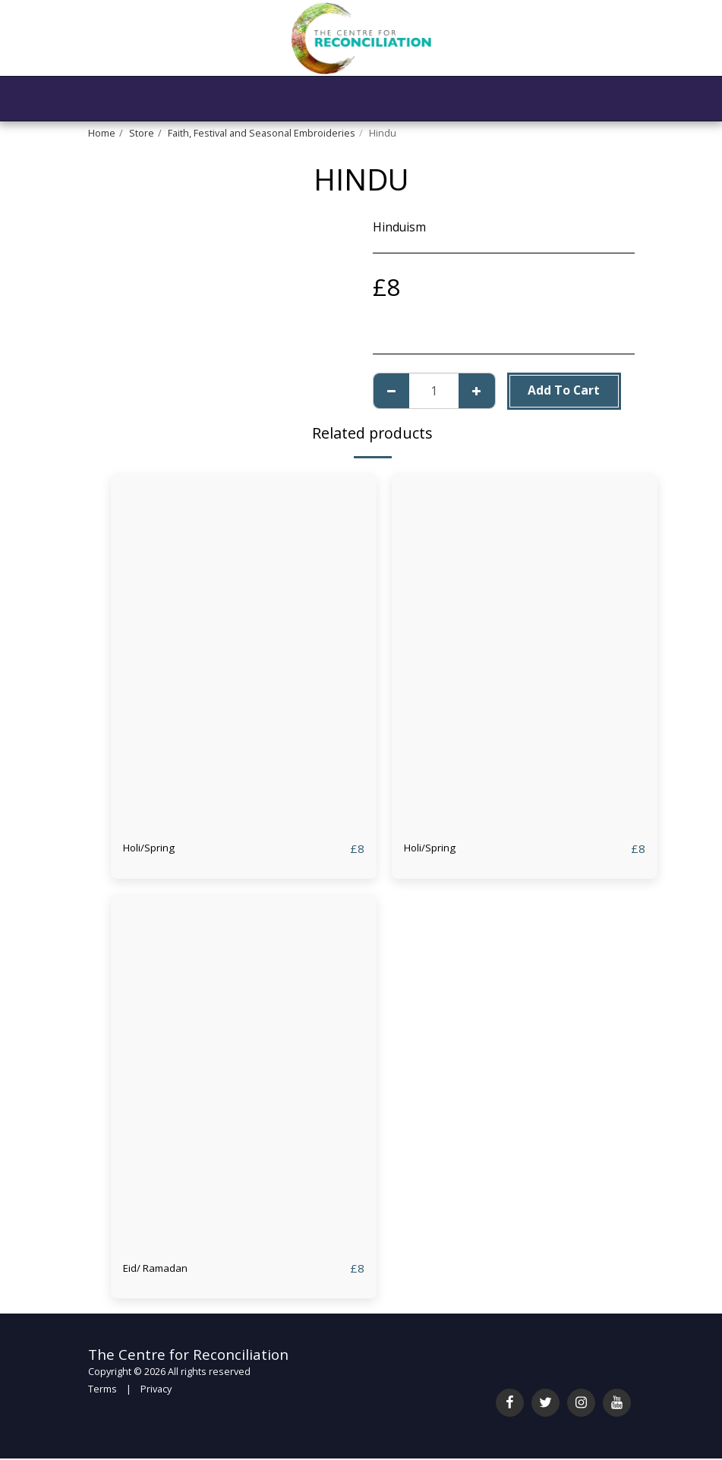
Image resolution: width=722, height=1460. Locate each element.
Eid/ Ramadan (160, 1268)
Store (141, 133)
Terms (102, 1390)
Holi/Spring (155, 848)
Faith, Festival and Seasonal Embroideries (261, 133)
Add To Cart (564, 390)
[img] (244, 651)
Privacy (156, 1390)
